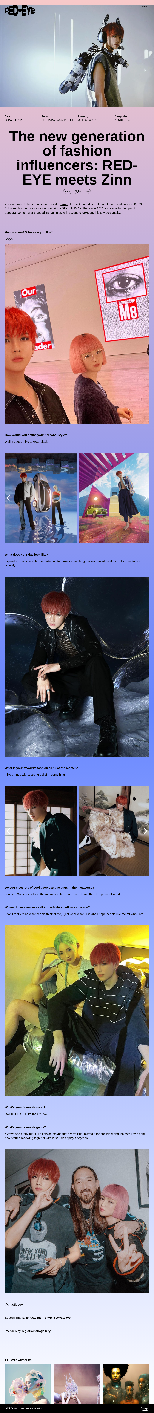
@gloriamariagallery (36, 1331)
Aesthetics (122, 120)
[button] (8, 498)
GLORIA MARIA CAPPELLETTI (58, 120)
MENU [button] (145, 6)
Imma (64, 204)
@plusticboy (14, 1304)
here (31, 1408)
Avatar (67, 191)
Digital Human (82, 191)
